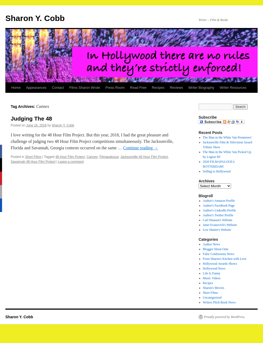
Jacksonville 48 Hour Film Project (144, 157)
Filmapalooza (108, 157)
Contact (58, 88)
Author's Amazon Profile (219, 201)
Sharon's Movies (213, 288)
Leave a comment (71, 162)
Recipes (158, 88)
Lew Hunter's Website (217, 230)
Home (16, 88)
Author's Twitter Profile (218, 215)
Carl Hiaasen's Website (217, 220)
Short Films (33, 157)
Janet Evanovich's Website (220, 225)
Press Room (115, 88)
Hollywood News (214, 268)
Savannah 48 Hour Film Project (33, 162)
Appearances (36, 88)
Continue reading (140, 148)
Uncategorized (212, 297)
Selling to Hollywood (217, 171)
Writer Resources (233, 88)
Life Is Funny (211, 273)
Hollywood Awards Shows (220, 264)
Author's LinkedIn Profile (219, 210)
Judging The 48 (31, 118)
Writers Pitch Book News (219, 302)
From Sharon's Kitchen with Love (225, 259)
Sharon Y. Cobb (35, 18)
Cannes (91, 157)
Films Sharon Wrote (84, 88)
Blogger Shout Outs (215, 249)
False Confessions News (218, 254)
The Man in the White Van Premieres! (227, 137)
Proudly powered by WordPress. (224, 317)
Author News (211, 244)
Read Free (138, 88)
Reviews (176, 88)
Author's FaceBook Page (219, 205)
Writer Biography (201, 88)
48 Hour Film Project (70, 157)
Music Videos (212, 278)
